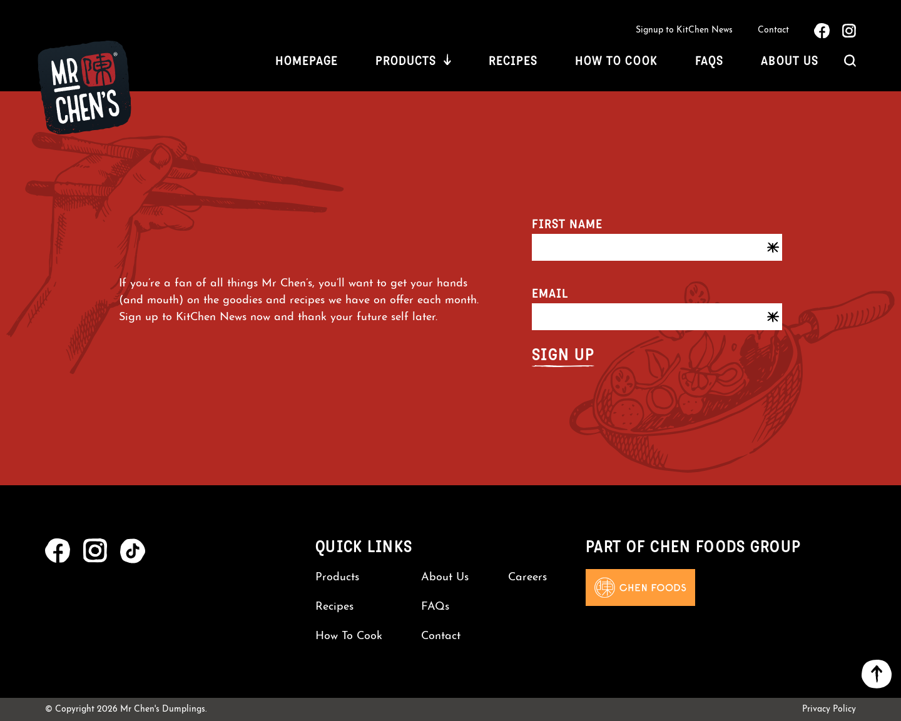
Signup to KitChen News (684, 30)
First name (567, 223)
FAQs (709, 60)
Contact (773, 30)
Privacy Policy (829, 709)
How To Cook (616, 60)
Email (550, 293)
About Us (789, 60)
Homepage (306, 60)
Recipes (513, 60)
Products (405, 60)
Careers (527, 577)
